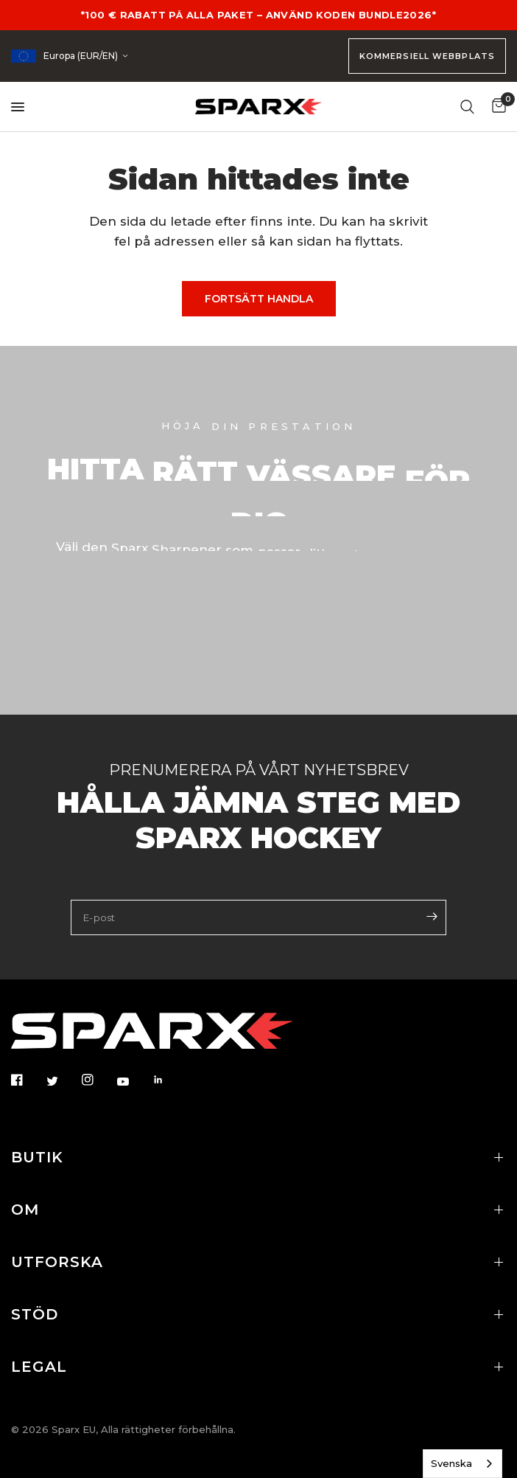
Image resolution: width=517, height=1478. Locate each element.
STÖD (258, 1314)
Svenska (451, 1463)
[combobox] (462, 1463)
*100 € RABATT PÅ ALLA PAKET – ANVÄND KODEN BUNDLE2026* (258, 15)
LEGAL (258, 1366)
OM (258, 1209)
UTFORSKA (258, 1262)
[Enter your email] (431, 916)
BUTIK (258, 1157)
